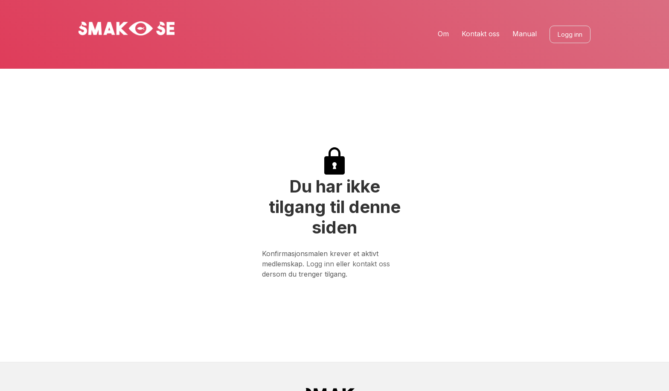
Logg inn (570, 34)
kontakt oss (371, 264)
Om (443, 34)
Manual (524, 34)
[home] (127, 28)
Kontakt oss (481, 34)
